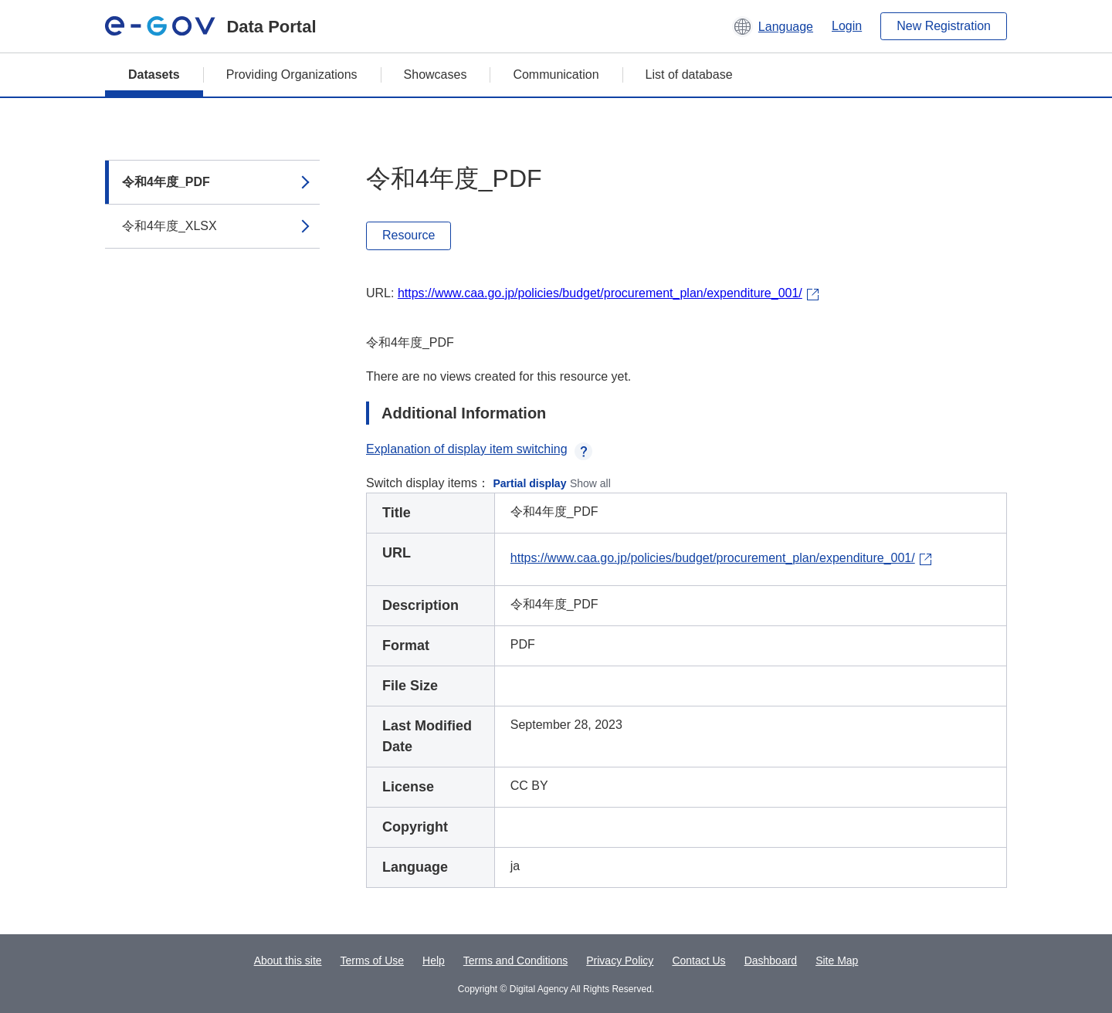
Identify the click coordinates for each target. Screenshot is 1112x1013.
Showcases (435, 74)
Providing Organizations (292, 74)
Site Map (836, 960)
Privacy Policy (619, 960)
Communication (555, 74)
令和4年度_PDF (166, 181)
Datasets (154, 74)
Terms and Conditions (515, 960)
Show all (590, 483)
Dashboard (771, 960)
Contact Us (698, 960)
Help (433, 960)
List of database (689, 74)
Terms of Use (372, 960)
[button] (772, 26)
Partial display (530, 483)
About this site (288, 960)
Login (847, 25)
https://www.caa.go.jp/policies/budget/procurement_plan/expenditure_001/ (600, 293)
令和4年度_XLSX (169, 225)
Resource (408, 235)
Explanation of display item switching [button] (479, 449)
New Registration (944, 25)
